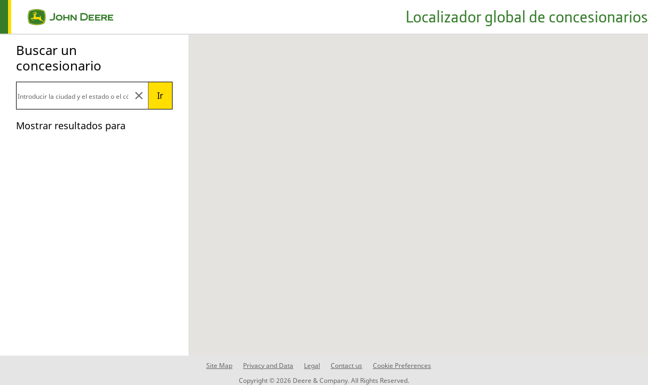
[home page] (56, 17)
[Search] (73, 95)
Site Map (219, 365)
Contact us (346, 365)
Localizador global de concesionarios (526, 16)
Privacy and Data (268, 365)
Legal (312, 365)
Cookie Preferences (402, 365)
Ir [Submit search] (160, 95)
